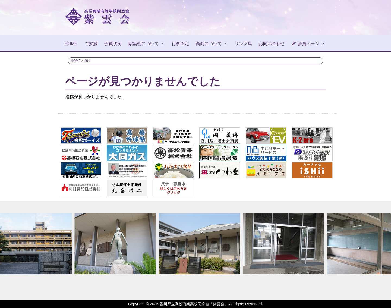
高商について (212, 43)
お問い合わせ (272, 43)
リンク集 (243, 43)
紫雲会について (146, 43)
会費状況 (113, 43)
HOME (71, 43)
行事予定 (180, 43)
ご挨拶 (90, 43)
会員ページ (311, 43)
